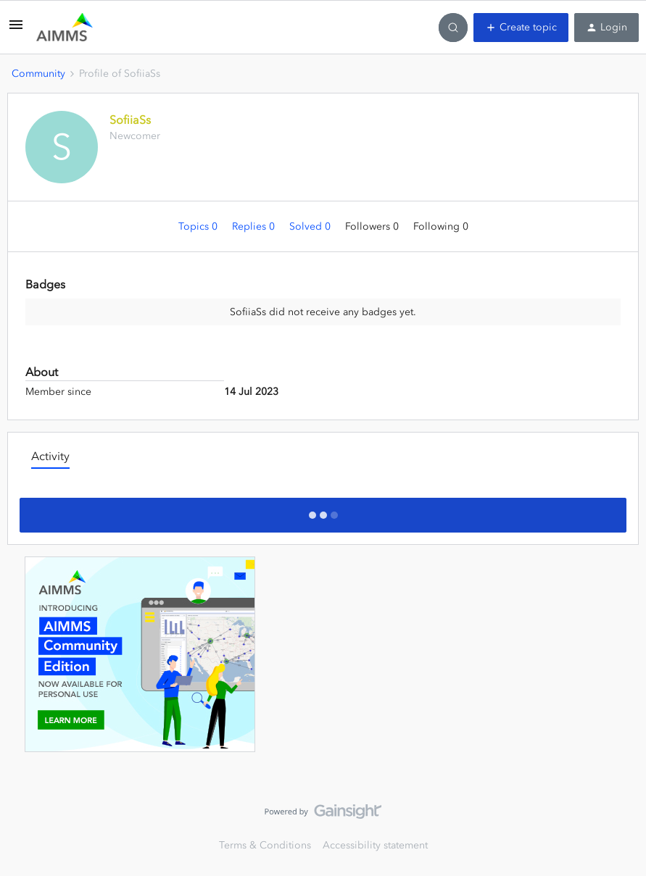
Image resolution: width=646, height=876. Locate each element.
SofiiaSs (130, 119)
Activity (50, 456)
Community (38, 73)
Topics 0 (199, 226)
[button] (16, 30)
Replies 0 (255, 226)
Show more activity (323, 511)
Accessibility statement (375, 845)
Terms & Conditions (265, 845)
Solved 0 (311, 226)
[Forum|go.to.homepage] (64, 27)
